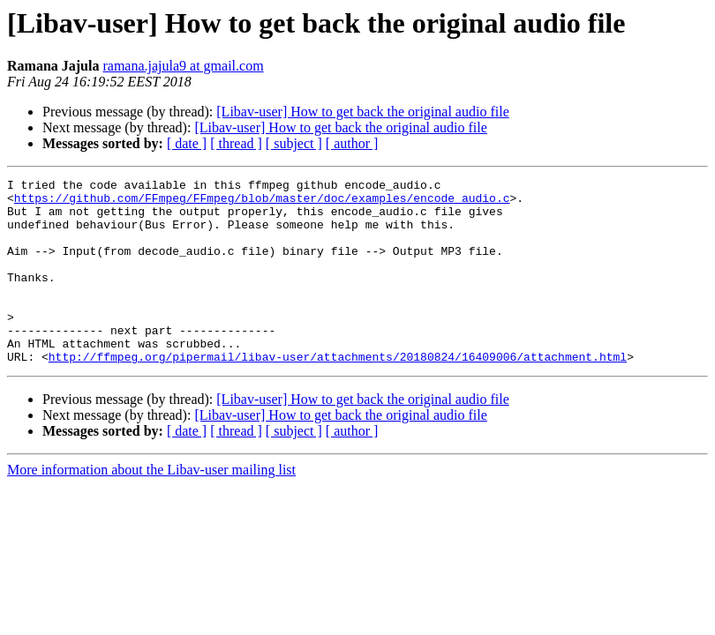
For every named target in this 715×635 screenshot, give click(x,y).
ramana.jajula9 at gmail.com (182, 65)
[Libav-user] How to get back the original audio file (362, 111)
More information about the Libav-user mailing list (151, 506)
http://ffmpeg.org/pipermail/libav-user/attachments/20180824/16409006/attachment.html (338, 393)
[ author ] (352, 143)
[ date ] (187, 143)
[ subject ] (294, 143)
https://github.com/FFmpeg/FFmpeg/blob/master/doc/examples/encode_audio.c (262, 203)
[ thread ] (236, 143)
